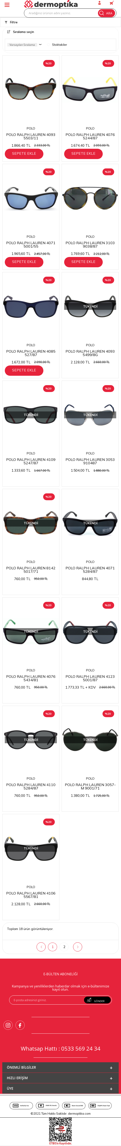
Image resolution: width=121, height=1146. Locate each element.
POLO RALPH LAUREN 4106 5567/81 (30, 894)
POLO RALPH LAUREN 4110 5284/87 (30, 786)
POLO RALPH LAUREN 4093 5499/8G (90, 353)
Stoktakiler (57, 44)
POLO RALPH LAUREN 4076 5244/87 (90, 136)
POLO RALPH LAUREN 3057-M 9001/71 (90, 786)
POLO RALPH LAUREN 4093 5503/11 (30, 136)
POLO (31, 128)
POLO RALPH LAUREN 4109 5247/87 (30, 461)
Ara (105, 13)
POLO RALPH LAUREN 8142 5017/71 (30, 569)
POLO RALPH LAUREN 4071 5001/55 (30, 244)
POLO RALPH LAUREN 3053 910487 (90, 461)
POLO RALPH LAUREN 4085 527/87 (30, 353)
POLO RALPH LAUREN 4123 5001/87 (90, 678)
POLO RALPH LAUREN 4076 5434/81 (30, 678)
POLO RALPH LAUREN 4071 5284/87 (90, 569)
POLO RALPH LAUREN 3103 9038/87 (90, 244)
